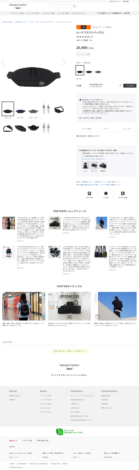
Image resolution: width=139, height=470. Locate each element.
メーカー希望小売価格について (110, 185)
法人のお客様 (75, 412)
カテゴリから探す (46, 404)
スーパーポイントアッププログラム (82, 396)
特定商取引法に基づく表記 (79, 416)
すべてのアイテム (46, 412)
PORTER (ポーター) (21, 22)
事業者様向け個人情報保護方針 (38, 464)
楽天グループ (114, 1)
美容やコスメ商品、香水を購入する (53, 453)
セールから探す (45, 408)
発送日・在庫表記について (84, 182)
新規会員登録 (105, 396)
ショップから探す (46, 400)
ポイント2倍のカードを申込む (82, 453)
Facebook (104, 400)
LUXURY (12, 400)
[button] (3, 62)
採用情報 (65, 464)
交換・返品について (113, 182)
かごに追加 (130, 86)
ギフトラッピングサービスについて (93, 159)
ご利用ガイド (75, 404)
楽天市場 (126, 1)
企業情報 (12, 464)
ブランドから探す (46, 396)
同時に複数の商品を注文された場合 (87, 185)
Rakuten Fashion (28, 6)
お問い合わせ (75, 408)
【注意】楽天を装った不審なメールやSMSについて (69, 351)
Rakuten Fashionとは (77, 400)
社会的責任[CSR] (55, 464)
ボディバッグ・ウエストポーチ (45, 22)
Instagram (104, 404)
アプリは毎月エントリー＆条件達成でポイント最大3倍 (113, 13)
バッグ (31, 22)
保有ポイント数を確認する (112, 453)
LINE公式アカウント (108, 408)
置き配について (100, 182)
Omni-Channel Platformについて (81, 420)
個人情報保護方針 (22, 464)
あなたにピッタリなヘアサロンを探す (20, 453)
